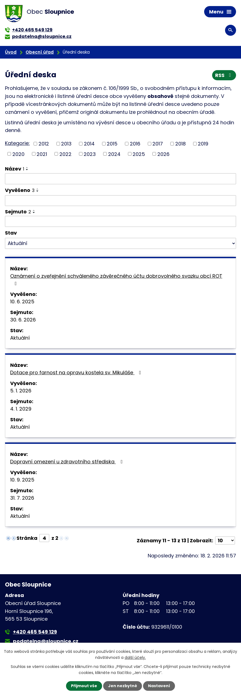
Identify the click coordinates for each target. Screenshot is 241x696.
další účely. (135, 657)
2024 (114, 153)
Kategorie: (17, 143)
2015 (112, 143)
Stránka (27, 538)
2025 (139, 153)
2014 (89, 143)
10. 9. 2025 (22, 479)
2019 (203, 143)
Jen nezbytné (122, 686)
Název (14, 168)
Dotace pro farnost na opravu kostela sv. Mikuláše (76, 372)
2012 (44, 143)
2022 (65, 153)
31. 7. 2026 (22, 497)
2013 (66, 143)
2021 (42, 153)
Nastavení (159, 686)
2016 (135, 143)
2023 (90, 153)
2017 (157, 143)
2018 (180, 143)
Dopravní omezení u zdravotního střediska (67, 461)
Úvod (11, 52)
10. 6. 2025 (22, 301)
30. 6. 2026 (23, 319)
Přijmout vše (84, 686)
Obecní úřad (40, 52)
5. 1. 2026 (20, 390)
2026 (163, 153)
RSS (224, 75)
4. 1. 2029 (20, 408)
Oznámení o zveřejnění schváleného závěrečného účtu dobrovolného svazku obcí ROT (116, 279)
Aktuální (20, 337)
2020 (18, 153)
